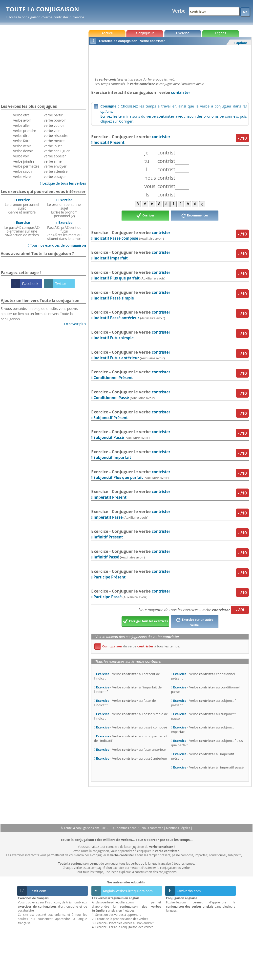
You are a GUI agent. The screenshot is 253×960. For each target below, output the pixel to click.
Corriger (145, 215)
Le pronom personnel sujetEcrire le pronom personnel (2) (64, 207)
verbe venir (22, 146)
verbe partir (53, 115)
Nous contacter (153, 828)
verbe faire (21, 140)
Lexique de (63, 183)
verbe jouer (53, 146)
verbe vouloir (54, 125)
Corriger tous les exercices (145, 621)
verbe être (21, 115)
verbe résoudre (56, 135)
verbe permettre (26, 166)
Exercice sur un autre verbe (194, 621)
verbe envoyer (55, 166)
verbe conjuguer (57, 151)
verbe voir (21, 156)
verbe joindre (24, 161)
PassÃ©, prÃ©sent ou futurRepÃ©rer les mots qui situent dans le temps (64, 230)
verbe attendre (56, 171)
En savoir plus (74, 323)
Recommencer (194, 215)
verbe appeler (55, 156)
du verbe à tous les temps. (137, 646)
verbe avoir (22, 120)
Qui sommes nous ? (125, 828)
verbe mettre (54, 140)
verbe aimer (53, 161)
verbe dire (21, 135)
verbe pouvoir (55, 120)
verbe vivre (22, 176)
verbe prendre (24, 130)
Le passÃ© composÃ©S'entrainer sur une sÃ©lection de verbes (22, 228)
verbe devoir (23, 151)
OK (245, 12)
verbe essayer (55, 176)
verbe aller (21, 125)
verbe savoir (23, 171)
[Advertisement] (170, 59)
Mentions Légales (178, 828)
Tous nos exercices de (57, 245)
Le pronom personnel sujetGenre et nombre (22, 205)
